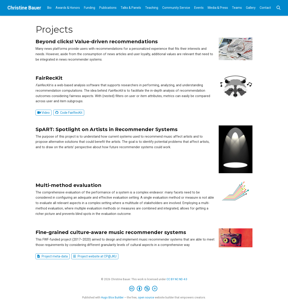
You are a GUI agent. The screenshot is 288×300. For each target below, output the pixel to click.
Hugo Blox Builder (112, 297)
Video (43, 112)
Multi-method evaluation (68, 185)
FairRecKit (49, 78)
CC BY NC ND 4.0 (176, 279)
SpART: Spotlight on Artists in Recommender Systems (107, 129)
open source (146, 297)
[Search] (279, 8)
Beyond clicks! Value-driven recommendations (97, 41)
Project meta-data (52, 256)
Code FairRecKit (69, 112)
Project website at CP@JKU (95, 256)
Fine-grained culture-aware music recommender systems (111, 232)
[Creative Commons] (144, 289)
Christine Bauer (24, 8)
